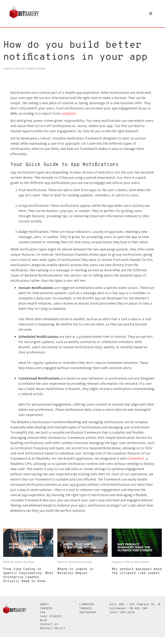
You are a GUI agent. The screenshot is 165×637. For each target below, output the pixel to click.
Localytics (68, 114)
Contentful (135, 459)
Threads (85, 608)
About (44, 604)
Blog (43, 620)
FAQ (42, 612)
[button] (151, 13)
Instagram (87, 612)
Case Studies (51, 616)
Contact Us (49, 624)
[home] (24, 13)
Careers (46, 608)
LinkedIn (86, 604)
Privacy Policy (52, 628)
